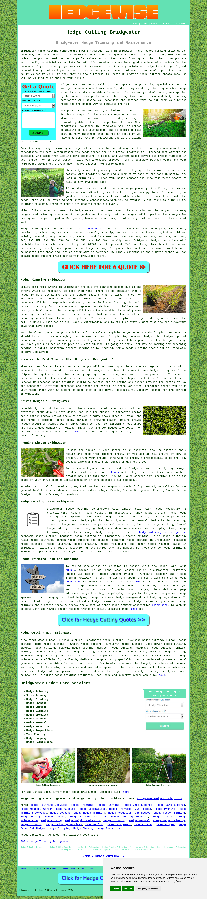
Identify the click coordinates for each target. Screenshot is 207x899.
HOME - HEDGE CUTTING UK (103, 856)
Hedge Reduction (120, 812)
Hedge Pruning (165, 808)
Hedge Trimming (82, 805)
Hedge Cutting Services (88, 816)
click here (160, 605)
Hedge (24, 228)
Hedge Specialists (92, 808)
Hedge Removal (139, 820)
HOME (135, 23)
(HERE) (70, 570)
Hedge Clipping (59, 828)
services (102, 252)
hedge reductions (113, 544)
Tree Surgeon (166, 824)
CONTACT (165, 23)
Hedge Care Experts (137, 805)
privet (76, 431)
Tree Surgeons (87, 869)
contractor (93, 122)
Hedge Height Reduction (82, 820)
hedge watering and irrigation (162, 532)
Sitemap (22, 869)
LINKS (144, 23)
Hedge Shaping (83, 828)
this (138, 581)
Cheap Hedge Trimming (89, 812)
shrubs (114, 472)
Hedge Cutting (36, 869)
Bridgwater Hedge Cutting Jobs (159, 798)
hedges (148, 50)
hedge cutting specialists (154, 84)
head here (73, 581)
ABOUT (154, 23)
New (47, 869)
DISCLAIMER (179, 23)
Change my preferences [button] (147, 889)
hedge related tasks (164, 544)
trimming (84, 178)
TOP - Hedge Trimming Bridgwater (45, 841)
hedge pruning (155, 512)
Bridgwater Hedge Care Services (55, 683)
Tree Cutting (143, 824)
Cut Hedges (143, 808)
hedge (64, 104)
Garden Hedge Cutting (59, 808)
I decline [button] (128, 889)
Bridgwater (95, 228)
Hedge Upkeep (30, 808)
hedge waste (84, 210)
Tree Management (119, 824)
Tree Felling (94, 824)
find (32, 640)
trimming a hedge (67, 148)
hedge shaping (85, 544)
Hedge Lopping (60, 812)
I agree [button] (116, 889)
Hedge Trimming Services (48, 805)
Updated (55, 869)
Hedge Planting (108, 805)
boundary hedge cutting (168, 516)
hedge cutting (150, 74)
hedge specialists (164, 240)
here (162, 675)
